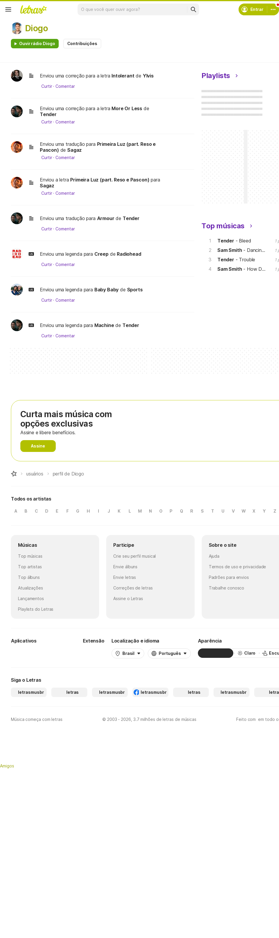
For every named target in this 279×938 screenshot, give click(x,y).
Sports (135, 290)
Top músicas (30, 556)
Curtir (46, 86)
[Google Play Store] (27, 653)
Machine (104, 325)
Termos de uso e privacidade (237, 566)
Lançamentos (31, 598)
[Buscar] (193, 9)
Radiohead (129, 254)
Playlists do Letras (35, 609)
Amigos (7, 765)
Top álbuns (29, 577)
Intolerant (122, 76)
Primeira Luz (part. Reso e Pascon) (109, 180)
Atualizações (30, 587)
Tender (48, 114)
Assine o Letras (128, 598)
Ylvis (148, 76)
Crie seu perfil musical (134, 556)
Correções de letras (132, 587)
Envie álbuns (125, 566)
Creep (101, 254)
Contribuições (82, 43)
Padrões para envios (229, 577)
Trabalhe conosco (226, 587)
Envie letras (124, 577)
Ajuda (214, 556)
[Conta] (273, 9)
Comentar (65, 86)
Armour (105, 218)
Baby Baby (106, 290)
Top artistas (30, 566)
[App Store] (61, 653)
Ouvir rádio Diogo (37, 43)
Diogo (36, 28)
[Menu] (8, 9)
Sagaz (74, 150)
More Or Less (126, 108)
